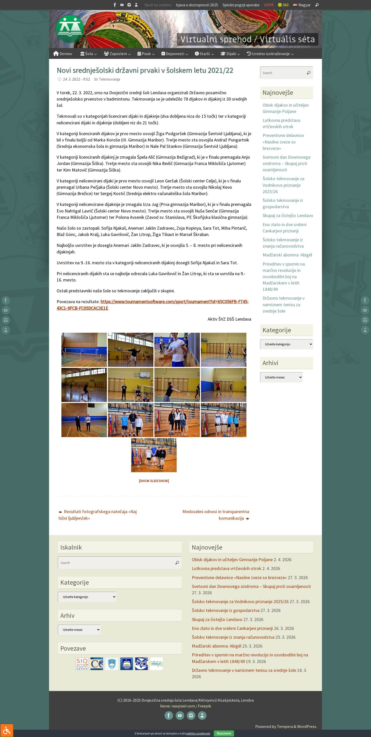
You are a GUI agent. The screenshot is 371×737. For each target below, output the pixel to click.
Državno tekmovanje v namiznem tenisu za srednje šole (284, 304)
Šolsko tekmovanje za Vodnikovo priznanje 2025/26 (283, 185)
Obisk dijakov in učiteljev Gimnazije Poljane (232, 559)
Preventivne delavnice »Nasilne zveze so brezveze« (283, 141)
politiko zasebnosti (198, 733)
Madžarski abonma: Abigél (287, 255)
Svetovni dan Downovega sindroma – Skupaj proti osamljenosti (286, 163)
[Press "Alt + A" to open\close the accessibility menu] (6, 730)
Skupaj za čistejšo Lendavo (288, 215)
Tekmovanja (109, 79)
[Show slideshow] (154, 481)
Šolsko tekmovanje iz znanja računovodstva (233, 637)
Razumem (224, 733)
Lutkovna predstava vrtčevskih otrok (226, 568)
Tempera (285, 726)
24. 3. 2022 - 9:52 (76, 79)
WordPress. (307, 726)
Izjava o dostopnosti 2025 (197, 5)
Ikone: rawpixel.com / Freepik (185, 705)
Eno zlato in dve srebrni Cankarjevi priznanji (232, 628)
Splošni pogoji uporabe (241, 5)
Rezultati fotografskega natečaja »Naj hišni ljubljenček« (98, 515)
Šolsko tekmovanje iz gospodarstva (226, 610)
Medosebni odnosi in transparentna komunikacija (215, 515)
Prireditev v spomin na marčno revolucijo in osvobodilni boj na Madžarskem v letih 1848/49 (284, 276)
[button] (185, 29)
